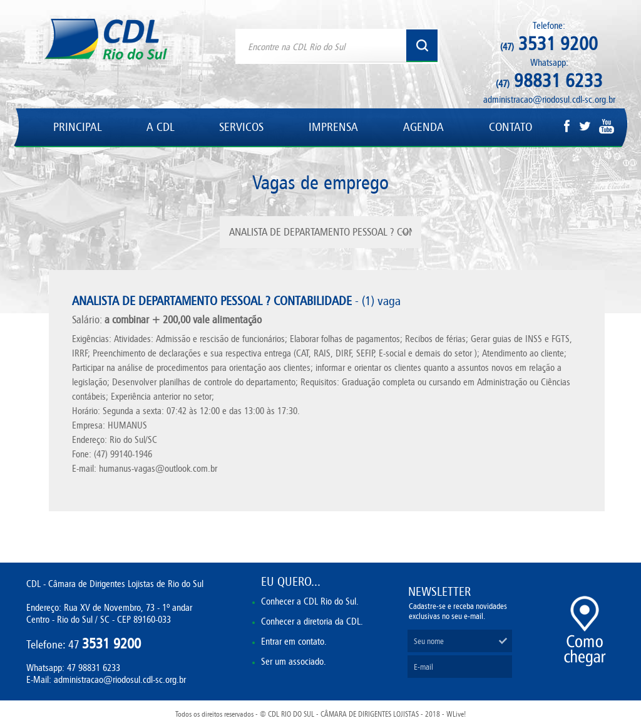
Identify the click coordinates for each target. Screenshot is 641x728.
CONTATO (510, 127)
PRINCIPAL (77, 127)
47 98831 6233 (93, 667)
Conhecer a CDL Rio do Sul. (310, 601)
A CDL (160, 127)
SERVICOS (241, 127)
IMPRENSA (333, 127)
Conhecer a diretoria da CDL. (312, 621)
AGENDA (423, 127)
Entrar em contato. (294, 641)
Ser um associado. (293, 661)
